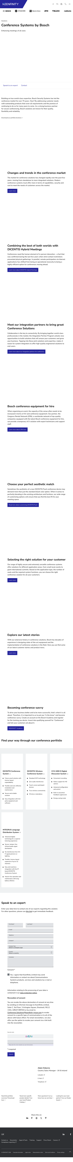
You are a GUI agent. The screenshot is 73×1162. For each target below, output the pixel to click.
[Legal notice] (28, 1152)
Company (11, 940)
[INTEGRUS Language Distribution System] (12, 823)
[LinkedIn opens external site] (41, 1075)
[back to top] (70, 1151)
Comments (11, 957)
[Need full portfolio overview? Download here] (9, 1098)
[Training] (31, 1140)
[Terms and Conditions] (50, 1152)
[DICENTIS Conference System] (12, 764)
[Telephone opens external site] (42, 1082)
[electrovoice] (35, 11)
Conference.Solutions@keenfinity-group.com (24, 1012)
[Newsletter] (13, 1140)
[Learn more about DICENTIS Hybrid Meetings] (22, 270)
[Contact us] (57, 4)
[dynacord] (20, 11)
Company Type (12, 946)
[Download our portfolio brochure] (12, 118)
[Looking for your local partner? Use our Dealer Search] (64, 1098)
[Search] (65, 4)
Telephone (11, 935)
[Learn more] (12, 191)
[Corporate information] (18, 1152)
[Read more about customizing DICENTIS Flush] (23, 505)
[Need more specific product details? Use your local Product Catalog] (27, 1099)
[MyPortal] (53, 4)
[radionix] (68, 11)
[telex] (56, 11)
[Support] (38, 1140)
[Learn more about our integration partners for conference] (26, 352)
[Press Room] (47, 1140)
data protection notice (28, 993)
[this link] (29, 911)
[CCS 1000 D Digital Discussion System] (60, 764)
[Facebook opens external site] (71, 1134)
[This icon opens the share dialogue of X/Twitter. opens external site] (41, 1118)
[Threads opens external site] (36, 1118)
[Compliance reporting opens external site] (8, 1142)
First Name (11, 924)
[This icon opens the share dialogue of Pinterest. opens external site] (46, 1118)
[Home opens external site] (11, 4)
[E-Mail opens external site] (41, 1078)
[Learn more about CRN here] (17, 429)
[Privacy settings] (60, 1152)
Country (11, 951)
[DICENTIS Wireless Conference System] (36, 764)
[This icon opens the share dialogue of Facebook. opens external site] (32, 1118)
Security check (10, 1032)
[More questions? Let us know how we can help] (45, 1097)
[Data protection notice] (38, 1152)
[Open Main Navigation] (70, 4)
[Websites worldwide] (61, 4)
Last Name (29, 924)
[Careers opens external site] (56, 1140)
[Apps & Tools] (23, 1140)
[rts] (46, 11)
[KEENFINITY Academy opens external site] (15, 728)
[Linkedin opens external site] (64, 1134)
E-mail (10, 929)
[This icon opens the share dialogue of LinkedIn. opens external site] (27, 1118)
